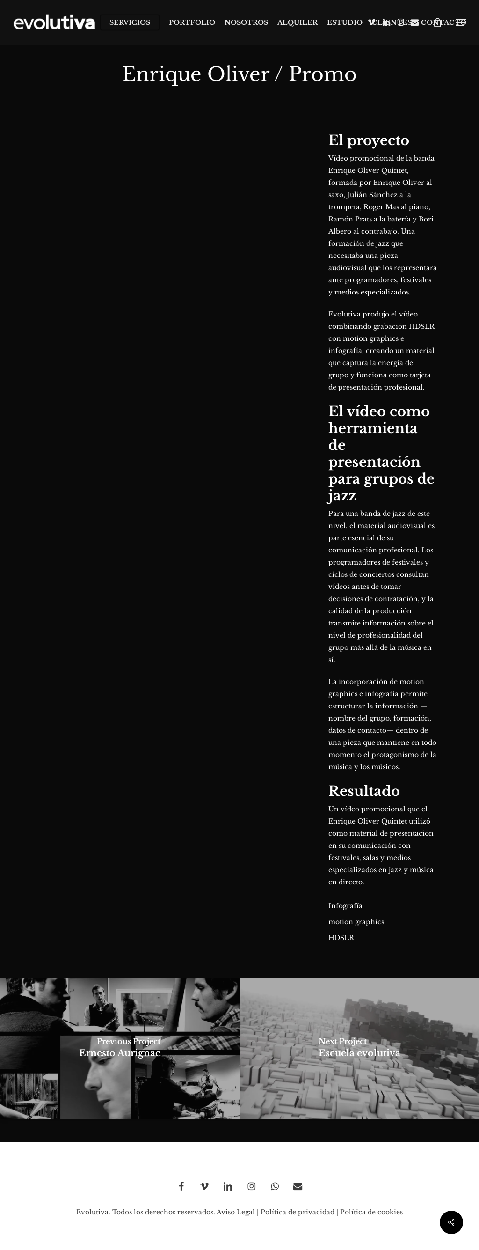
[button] (461, 23)
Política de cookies (371, 1212)
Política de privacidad (297, 1212)
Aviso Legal (236, 1212)
